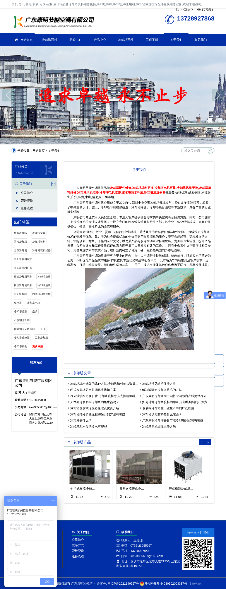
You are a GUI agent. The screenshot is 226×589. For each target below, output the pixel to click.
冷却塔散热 (44, 276)
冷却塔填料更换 (55, 22)
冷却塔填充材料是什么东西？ (162, 414)
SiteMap (195, 583)
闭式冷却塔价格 (41, 294)
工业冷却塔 (41, 337)
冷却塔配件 (126, 39)
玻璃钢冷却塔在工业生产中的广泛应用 (168, 408)
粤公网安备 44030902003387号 (163, 583)
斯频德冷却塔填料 (24, 328)
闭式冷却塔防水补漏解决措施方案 (93, 390)
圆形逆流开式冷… (132, 488)
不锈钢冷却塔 (22, 320)
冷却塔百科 (49, 39)
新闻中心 (75, 39)
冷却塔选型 (20, 311)
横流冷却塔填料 (23, 285)
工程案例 (152, 39)
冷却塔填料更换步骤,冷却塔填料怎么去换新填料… (104, 396)
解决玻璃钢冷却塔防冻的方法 (162, 390)
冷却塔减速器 (22, 337)
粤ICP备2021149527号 (123, 583)
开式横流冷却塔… (181, 488)
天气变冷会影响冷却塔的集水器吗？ (94, 402)
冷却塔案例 (20, 346)
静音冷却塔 (20, 233)
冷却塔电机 (33, 302)
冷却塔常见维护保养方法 (159, 383)
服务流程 (27, 208)
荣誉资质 (27, 200)
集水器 (18, 302)
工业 (42, 328)
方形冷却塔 (20, 250)
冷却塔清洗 (44, 285)
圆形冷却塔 (20, 241)
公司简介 (27, 193)
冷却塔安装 (38, 233)
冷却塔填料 (38, 241)
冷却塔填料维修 (41, 250)
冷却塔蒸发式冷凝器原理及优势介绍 (94, 408)
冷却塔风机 (20, 294)
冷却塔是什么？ (81, 420)
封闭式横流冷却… (82, 488)
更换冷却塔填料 (23, 276)
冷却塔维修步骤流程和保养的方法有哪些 (97, 414)
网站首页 (27, 40)
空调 (35, 311)
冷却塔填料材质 (23, 259)
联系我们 (201, 39)
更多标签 (37, 346)
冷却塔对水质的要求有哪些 (88, 426)
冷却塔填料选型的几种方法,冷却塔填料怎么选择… (104, 383)
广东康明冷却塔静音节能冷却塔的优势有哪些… (174, 420)
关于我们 (176, 39)
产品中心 (100, 39)
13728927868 (219, 359)
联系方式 (78, 545)
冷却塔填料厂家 (23, 267)
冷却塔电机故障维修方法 (159, 426)
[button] (110, 140)
